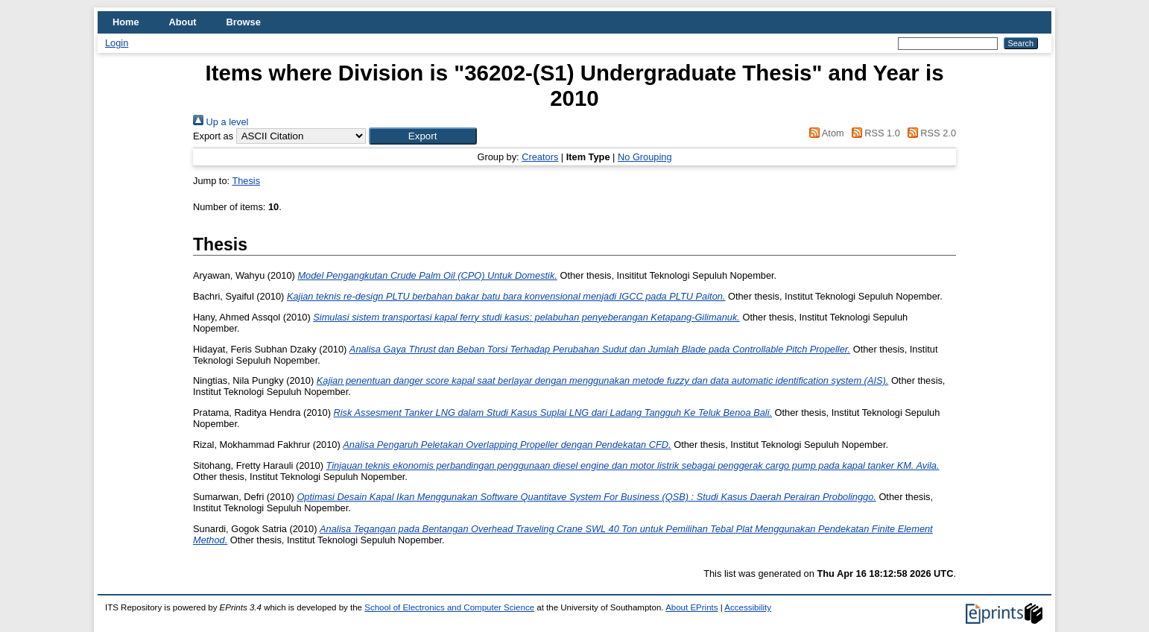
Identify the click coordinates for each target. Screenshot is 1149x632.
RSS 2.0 (929, 133)
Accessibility (747, 607)
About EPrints (691, 607)
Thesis (246, 180)
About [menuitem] (183, 22)
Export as (213, 136)
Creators (540, 156)
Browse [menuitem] (244, 22)
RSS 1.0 (873, 133)
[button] (423, 136)
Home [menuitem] (126, 22)
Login (116, 42)
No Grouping (645, 156)
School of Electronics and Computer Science (449, 607)
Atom (824, 133)
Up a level (220, 121)
